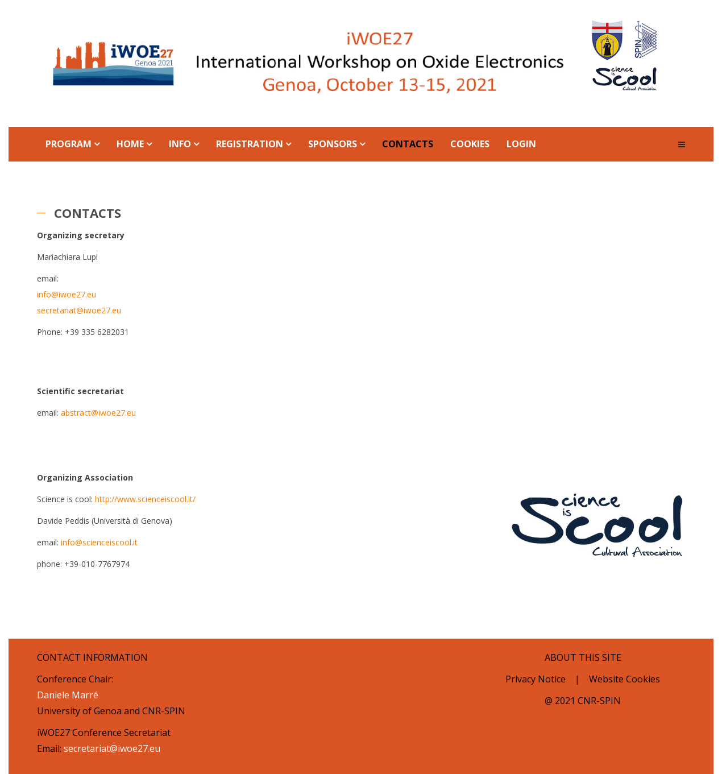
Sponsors (332, 144)
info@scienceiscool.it (99, 542)
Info (180, 144)
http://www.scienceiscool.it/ (145, 499)
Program (68, 144)
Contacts (407, 144)
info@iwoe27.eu (66, 294)
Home (130, 144)
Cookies (469, 144)
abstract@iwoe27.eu (98, 412)
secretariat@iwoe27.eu (79, 310)
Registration (249, 144)
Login (521, 144)
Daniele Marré (67, 695)
